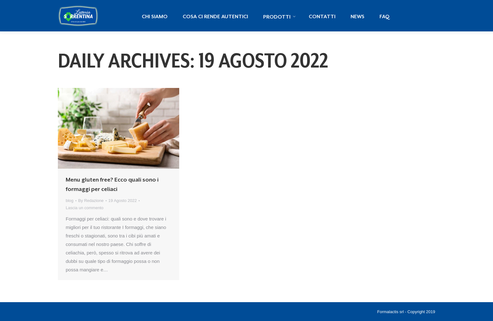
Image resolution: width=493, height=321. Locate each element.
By (91, 200)
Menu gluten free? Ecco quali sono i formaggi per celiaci (112, 184)
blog (70, 200)
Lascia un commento (84, 207)
